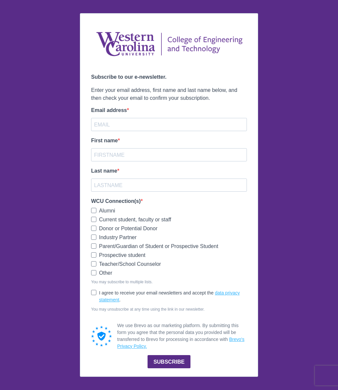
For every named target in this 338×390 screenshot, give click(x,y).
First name (104, 140)
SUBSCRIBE (169, 362)
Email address (109, 110)
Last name (104, 171)
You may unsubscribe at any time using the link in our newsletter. (148, 309)
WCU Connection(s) (116, 201)
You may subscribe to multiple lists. (121, 282)
